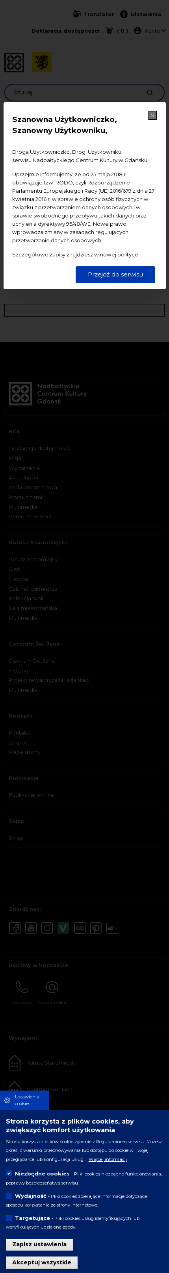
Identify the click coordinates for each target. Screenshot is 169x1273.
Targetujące (32, 1218)
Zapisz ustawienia (39, 1244)
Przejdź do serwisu (115, 274)
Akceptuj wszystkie (41, 1262)
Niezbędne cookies (42, 1173)
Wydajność (30, 1196)
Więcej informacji (108, 1159)
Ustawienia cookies (27, 1100)
